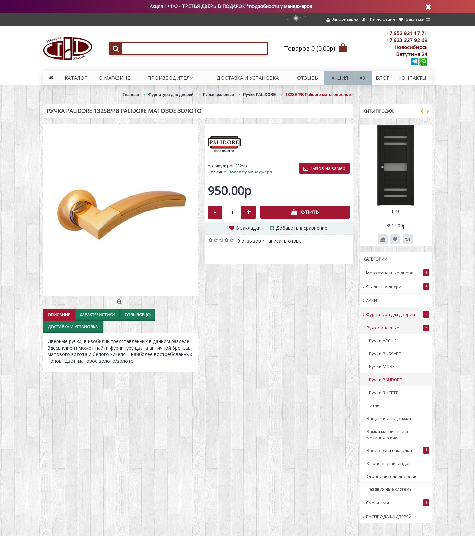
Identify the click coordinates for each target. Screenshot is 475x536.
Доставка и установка (73, 327)
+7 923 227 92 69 (406, 40)
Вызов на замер (324, 168)
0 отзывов (249, 241)
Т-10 (396, 211)
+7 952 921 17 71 (406, 33)
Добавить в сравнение (301, 228)
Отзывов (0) (137, 315)
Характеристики (97, 315)
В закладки (248, 228)
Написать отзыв (283, 241)
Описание (59, 315)
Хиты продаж (379, 111)
